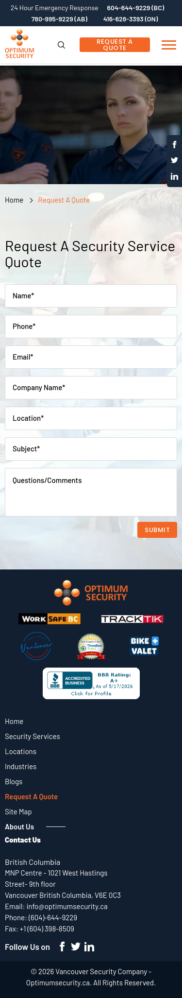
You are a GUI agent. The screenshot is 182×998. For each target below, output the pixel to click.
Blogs (13, 781)
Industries (20, 766)
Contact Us (23, 839)
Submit (157, 529)
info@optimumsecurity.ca (67, 906)
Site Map (18, 811)
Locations (20, 751)
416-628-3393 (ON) (130, 19)
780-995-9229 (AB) (59, 19)
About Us (19, 826)
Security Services (32, 736)
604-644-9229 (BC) (136, 7)
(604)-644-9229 (53, 917)
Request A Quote (115, 44)
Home (14, 199)
